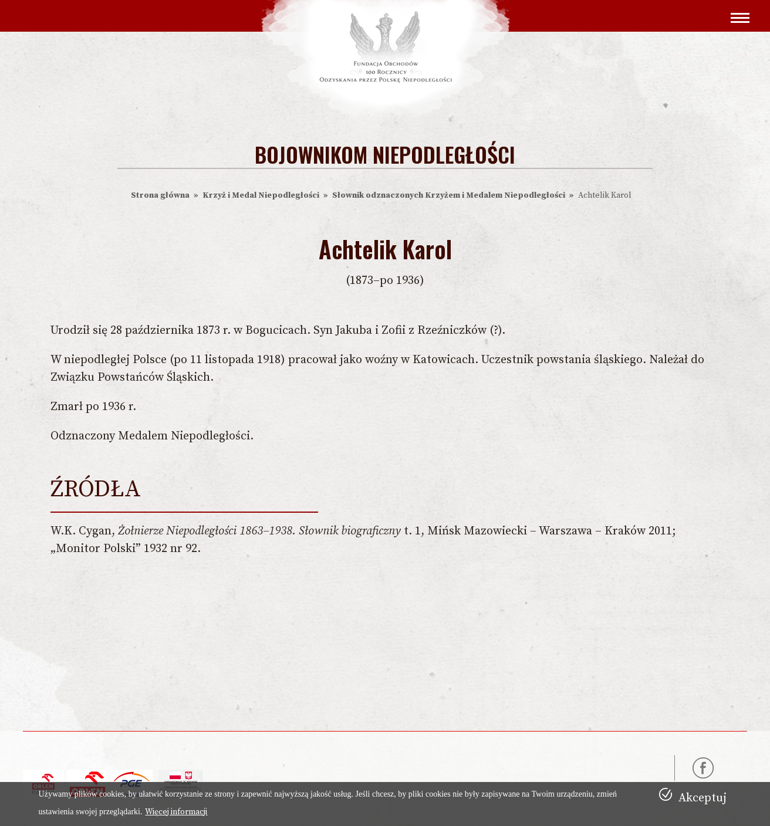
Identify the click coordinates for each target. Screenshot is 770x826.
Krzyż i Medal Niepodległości (260, 195)
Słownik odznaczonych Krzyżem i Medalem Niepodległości (448, 195)
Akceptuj (702, 798)
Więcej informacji (176, 812)
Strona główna (160, 195)
